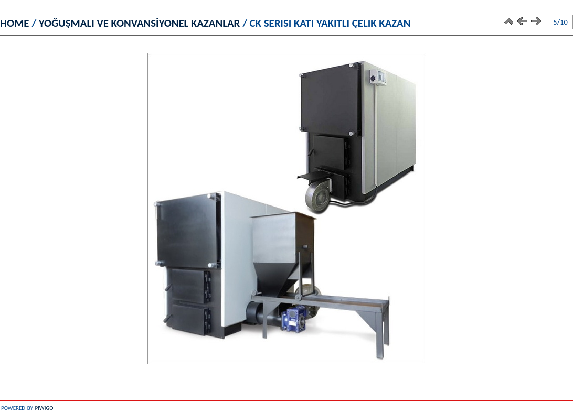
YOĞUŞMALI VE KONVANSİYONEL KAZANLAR (139, 23)
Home (14, 23)
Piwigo (44, 407)
